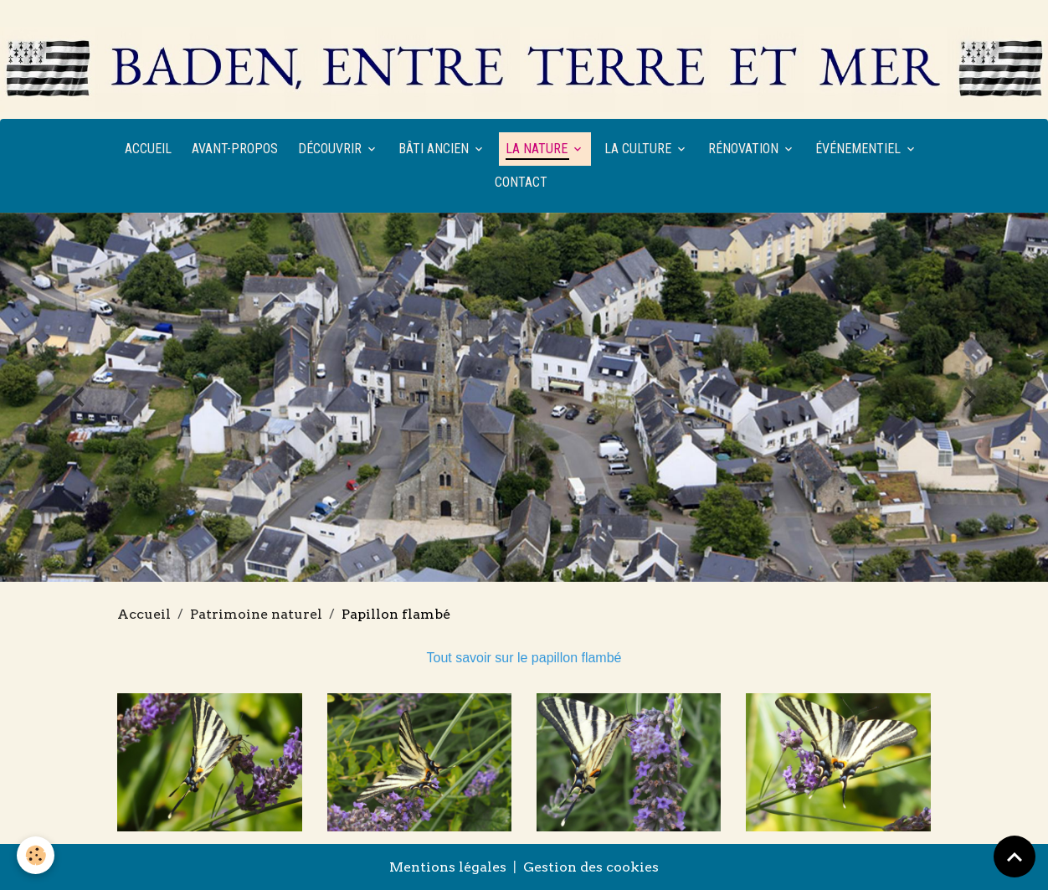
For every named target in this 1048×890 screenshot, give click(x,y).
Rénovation (745, 149)
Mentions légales (447, 867)
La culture (639, 149)
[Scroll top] (1014, 856)
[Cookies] (35, 855)
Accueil (148, 149)
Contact (521, 182)
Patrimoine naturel (256, 614)
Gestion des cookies (591, 867)
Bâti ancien (435, 149)
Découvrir (331, 149)
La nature (538, 149)
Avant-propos (235, 149)
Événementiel (859, 149)
